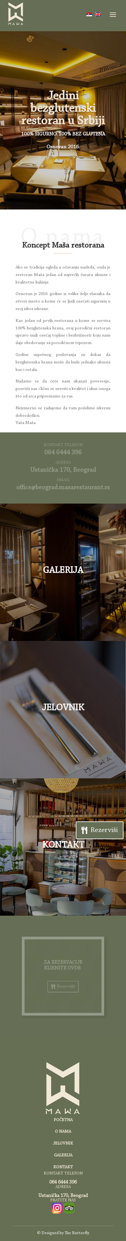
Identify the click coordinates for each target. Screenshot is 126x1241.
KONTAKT (63, 845)
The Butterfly (77, 1233)
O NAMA (63, 1132)
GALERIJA (63, 570)
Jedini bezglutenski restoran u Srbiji (63, 108)
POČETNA (63, 1120)
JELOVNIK (63, 708)
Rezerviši (104, 830)
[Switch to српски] (89, 14)
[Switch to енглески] (98, 14)
